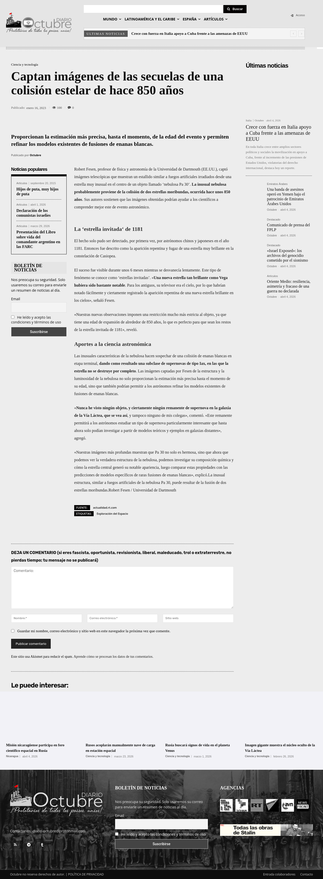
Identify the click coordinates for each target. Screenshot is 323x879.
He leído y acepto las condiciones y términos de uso (36, 319)
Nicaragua (12, 756)
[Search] (235, 9)
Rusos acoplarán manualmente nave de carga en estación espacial (121, 747)
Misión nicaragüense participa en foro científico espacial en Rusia (38, 747)
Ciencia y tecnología (24, 64)
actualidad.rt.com (105, 507)
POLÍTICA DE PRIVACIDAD (86, 874)
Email (15, 298)
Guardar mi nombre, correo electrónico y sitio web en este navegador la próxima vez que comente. (94, 630)
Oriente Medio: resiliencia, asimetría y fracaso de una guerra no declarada (288, 286)
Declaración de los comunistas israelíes (33, 212)
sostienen (111, 199)
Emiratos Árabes (277, 184)
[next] (301, 34)
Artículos (21, 183)
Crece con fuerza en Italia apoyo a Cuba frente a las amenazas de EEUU (189, 34)
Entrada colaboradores (279, 874)
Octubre (35, 155)
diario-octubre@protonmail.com (59, 831)
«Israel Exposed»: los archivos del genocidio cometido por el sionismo (287, 255)
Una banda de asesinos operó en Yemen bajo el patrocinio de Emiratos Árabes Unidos (286, 196)
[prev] (293, 34)
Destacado (273, 219)
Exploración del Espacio (112, 513)
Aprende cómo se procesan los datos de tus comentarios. (113, 656)
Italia (249, 120)
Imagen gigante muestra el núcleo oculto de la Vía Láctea (277, 747)
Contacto (306, 874)
